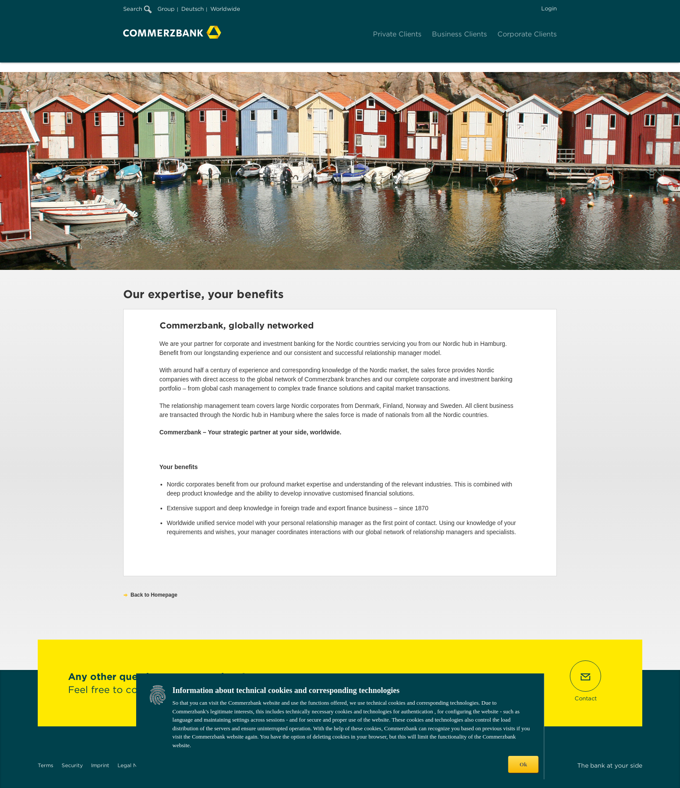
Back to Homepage (154, 595)
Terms (45, 765)
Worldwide (225, 9)
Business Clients (459, 34)
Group (166, 9)
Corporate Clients (527, 34)
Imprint (100, 765)
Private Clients (397, 34)
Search (137, 9)
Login (549, 8)
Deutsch (192, 9)
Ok (523, 764)
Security (72, 765)
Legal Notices (135, 765)
